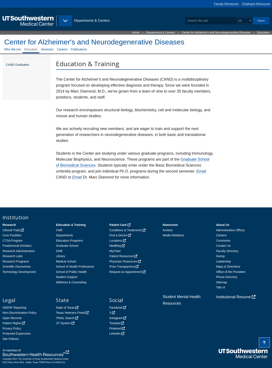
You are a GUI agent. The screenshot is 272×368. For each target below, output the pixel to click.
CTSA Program (13, 240)
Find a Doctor (118, 235)
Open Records (12, 318)
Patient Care (118, 225)
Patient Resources (121, 256)
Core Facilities (12, 235)
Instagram (115, 318)
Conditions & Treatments (125, 230)
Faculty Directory (227, 251)
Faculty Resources (226, 4)
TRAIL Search (65, 318)
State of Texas (65, 307)
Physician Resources (123, 261)
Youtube (114, 323)
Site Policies (11, 339)
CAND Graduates (17, 64)
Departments (64, 235)
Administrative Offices (230, 230)
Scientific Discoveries (17, 266)
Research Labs (13, 256)
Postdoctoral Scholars (17, 245)
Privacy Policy (12, 328)
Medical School (66, 261)
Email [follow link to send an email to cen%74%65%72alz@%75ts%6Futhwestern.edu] (201, 171)
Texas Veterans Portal (70, 312)
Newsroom (170, 225)
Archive (168, 230)
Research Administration (19, 251)
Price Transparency (122, 266)
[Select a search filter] (244, 21)
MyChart (114, 251)
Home (136, 32)
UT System (63, 323)
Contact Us (223, 245)
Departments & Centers (160, 32)
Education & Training (71, 225)
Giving (220, 256)
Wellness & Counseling (71, 282)
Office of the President (230, 272)
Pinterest (115, 328)
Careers (62, 49)
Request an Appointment (125, 272)
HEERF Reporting (14, 307)
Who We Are (12, 49)
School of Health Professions (75, 266)
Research (9, 225)
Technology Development (19, 272)
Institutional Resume (233, 297)
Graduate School (67, 245)
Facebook (115, 307)
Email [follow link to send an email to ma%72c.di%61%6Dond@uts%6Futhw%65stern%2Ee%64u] (77, 177)
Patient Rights (12, 323)
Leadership (223, 261)
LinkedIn (114, 333)
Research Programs (16, 261)
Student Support (66, 277)
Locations (115, 240)
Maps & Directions (228, 266)
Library (60, 256)
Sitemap (221, 282)
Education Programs (69, 240)
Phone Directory (226, 277)
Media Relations (173, 235)
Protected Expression (17, 333)
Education (263, 32)
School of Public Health (71, 272)
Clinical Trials (11, 230)
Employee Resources (256, 4)
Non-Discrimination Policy (20, 312)
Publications (79, 49)
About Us (222, 225)
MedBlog (115, 245)
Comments (223, 240)
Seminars (47, 49)
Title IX (220, 287)
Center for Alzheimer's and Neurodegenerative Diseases (216, 32)
